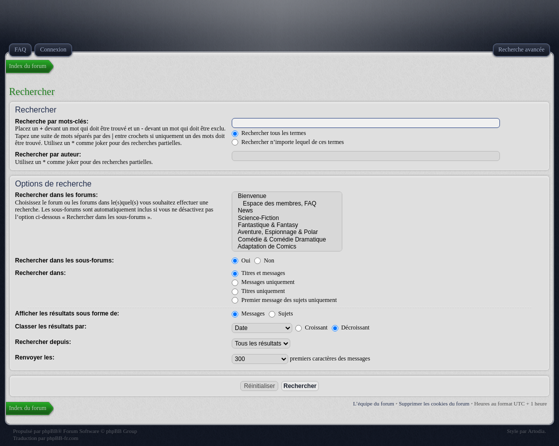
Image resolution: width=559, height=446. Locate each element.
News (287, 210)
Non (264, 260)
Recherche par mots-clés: (52, 121)
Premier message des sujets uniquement (284, 300)
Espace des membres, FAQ (287, 203)
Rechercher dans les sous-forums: (64, 260)
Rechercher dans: (40, 273)
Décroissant (351, 327)
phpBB (50, 431)
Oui (241, 260)
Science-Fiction (287, 218)
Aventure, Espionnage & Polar (287, 232)
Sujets (281, 313)
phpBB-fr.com (62, 438)
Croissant (311, 327)
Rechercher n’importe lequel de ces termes (288, 142)
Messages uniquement (263, 282)
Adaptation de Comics (287, 246)
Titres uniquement (258, 291)
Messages (248, 313)
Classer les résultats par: (51, 326)
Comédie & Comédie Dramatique (287, 239)
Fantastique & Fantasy (287, 225)
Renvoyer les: (35, 357)
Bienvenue (287, 196)
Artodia (536, 431)
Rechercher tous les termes (269, 133)
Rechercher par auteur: (48, 154)
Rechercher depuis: (43, 342)
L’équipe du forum (373, 403)
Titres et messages (258, 273)
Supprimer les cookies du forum (434, 403)
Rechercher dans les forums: (56, 195)
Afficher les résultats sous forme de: (67, 313)
